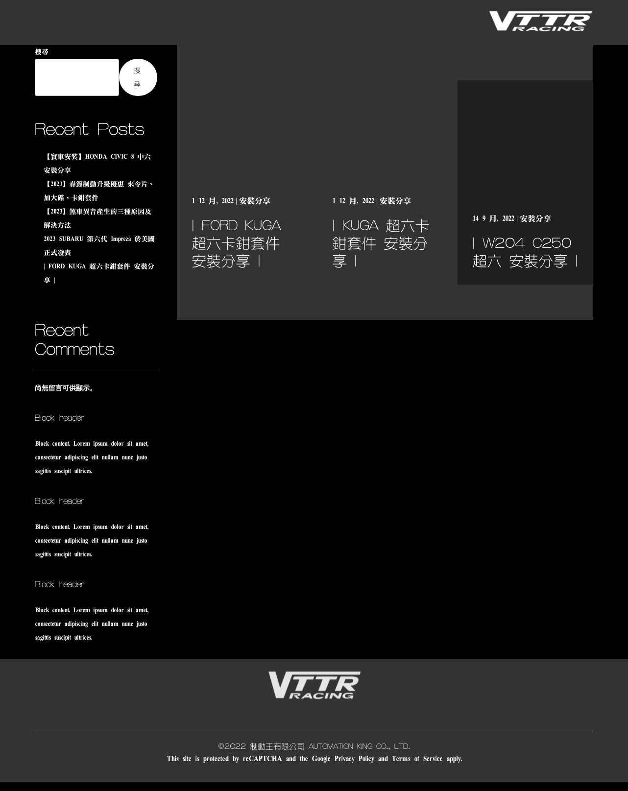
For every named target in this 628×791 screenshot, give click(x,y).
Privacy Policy (354, 759)
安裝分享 (254, 201)
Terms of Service (416, 759)
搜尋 (41, 51)
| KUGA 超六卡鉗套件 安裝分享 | (381, 243)
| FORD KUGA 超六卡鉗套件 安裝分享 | (236, 243)
